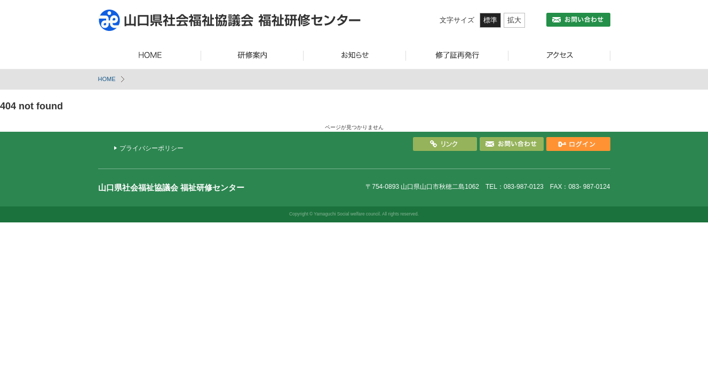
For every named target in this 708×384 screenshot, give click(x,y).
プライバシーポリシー (152, 148)
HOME (107, 79)
